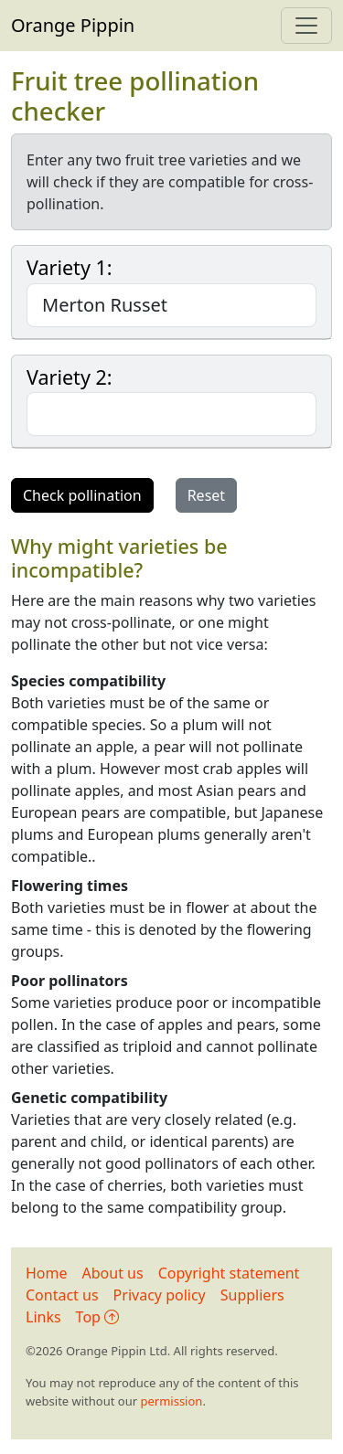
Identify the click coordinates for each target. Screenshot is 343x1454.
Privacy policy (159, 1295)
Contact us (62, 1295)
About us (113, 1273)
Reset (206, 495)
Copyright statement (229, 1273)
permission (171, 1401)
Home (47, 1273)
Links (43, 1317)
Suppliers (252, 1295)
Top (97, 1317)
